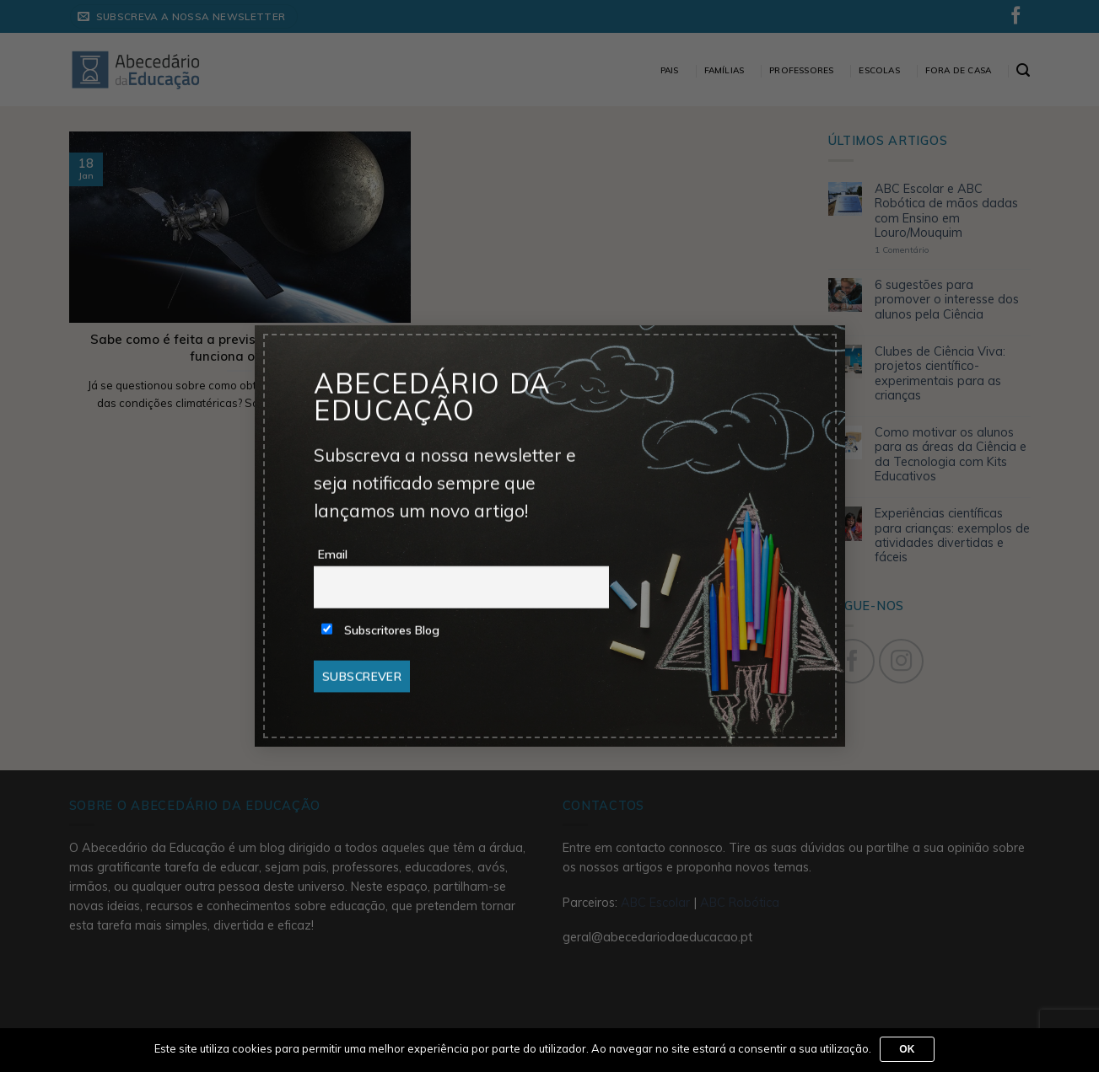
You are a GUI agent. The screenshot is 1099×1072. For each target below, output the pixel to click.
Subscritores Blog (380, 630)
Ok (907, 1049)
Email (332, 554)
